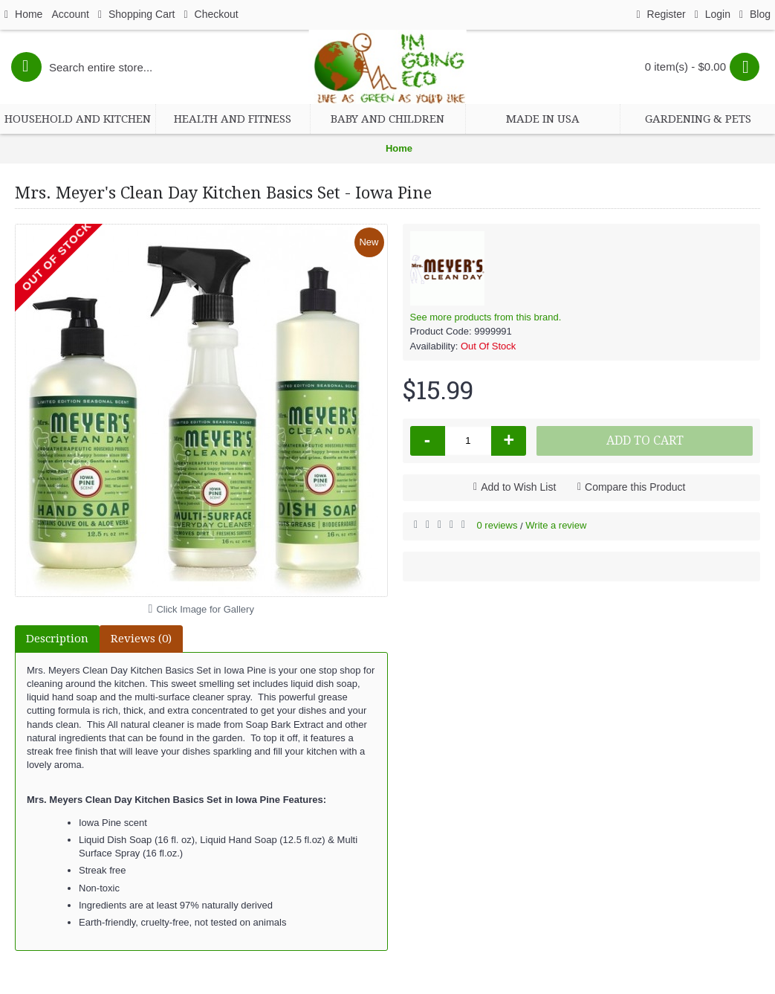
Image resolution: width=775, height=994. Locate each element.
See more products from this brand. (486, 317)
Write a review (555, 525)
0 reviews (497, 525)
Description (57, 638)
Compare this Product (635, 487)
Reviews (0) (141, 638)
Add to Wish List (518, 487)
